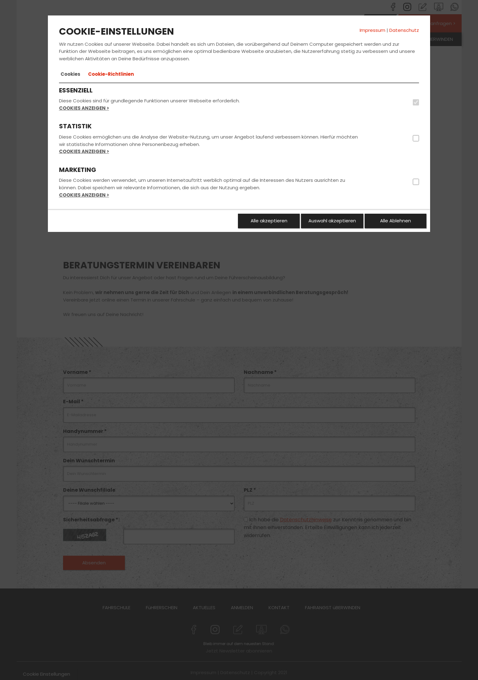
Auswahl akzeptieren (332, 220)
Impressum (372, 30)
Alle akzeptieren (269, 220)
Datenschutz (404, 30)
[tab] (70, 74)
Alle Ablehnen (395, 220)
